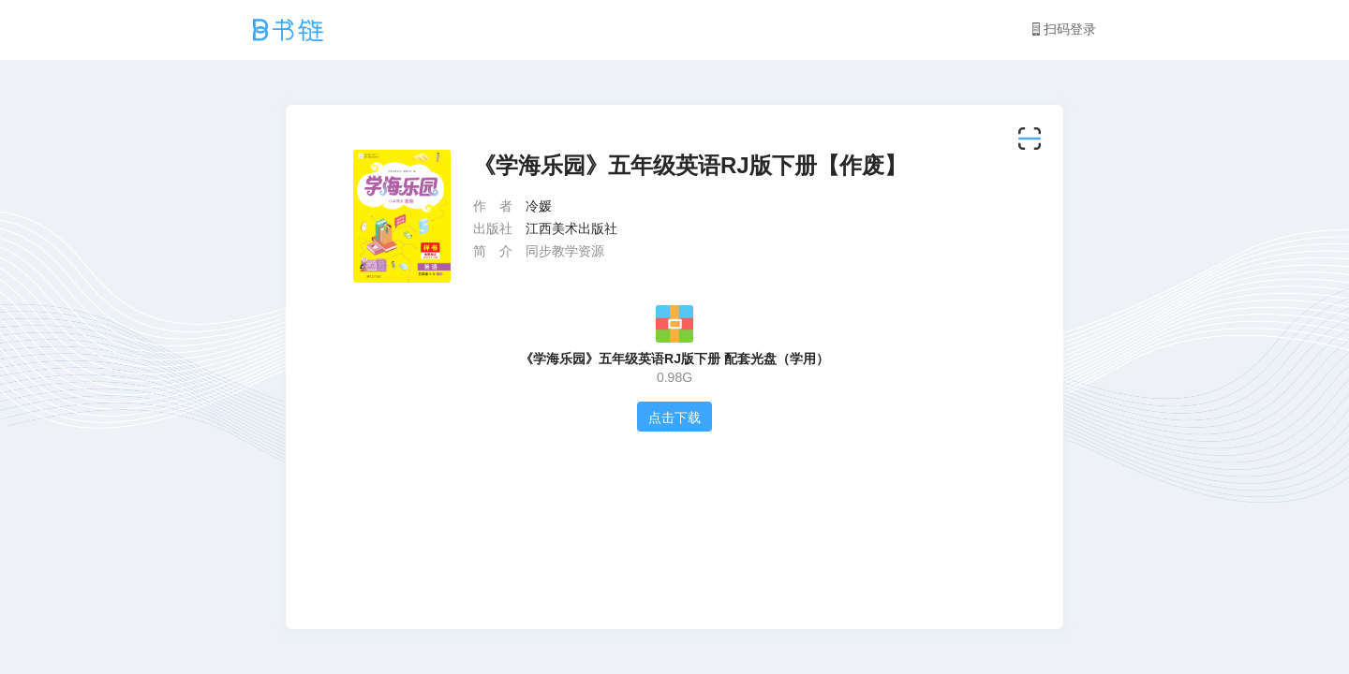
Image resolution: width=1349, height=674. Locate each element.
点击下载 (674, 417)
